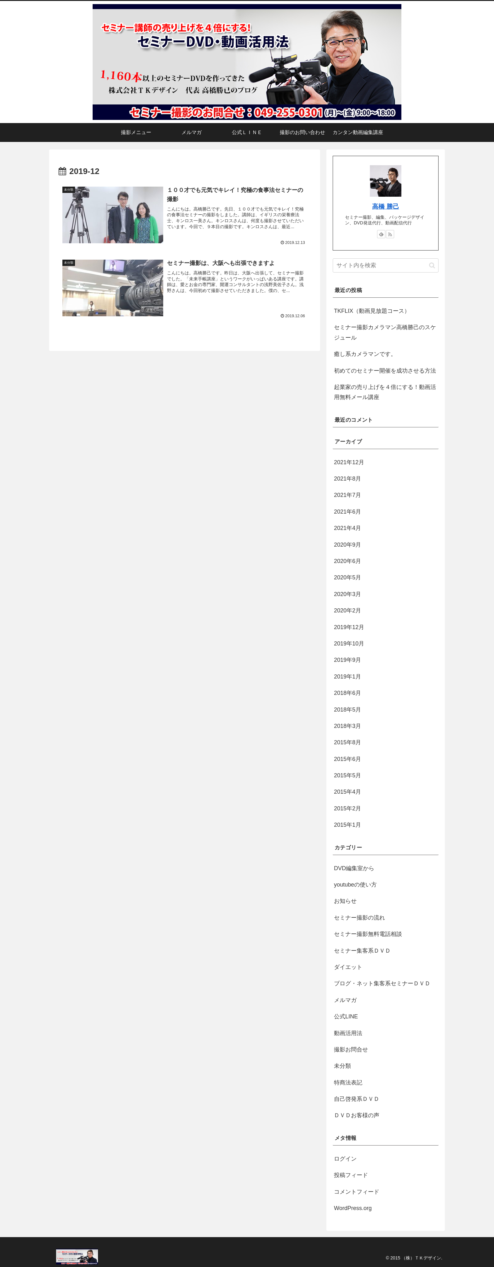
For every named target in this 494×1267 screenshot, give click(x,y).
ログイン (345, 1159)
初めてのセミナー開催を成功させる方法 (385, 371)
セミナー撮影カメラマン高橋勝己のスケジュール (385, 332)
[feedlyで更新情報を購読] (381, 234)
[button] (432, 265)
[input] (386, 265)
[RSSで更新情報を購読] (390, 234)
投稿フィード (351, 1175)
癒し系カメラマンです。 (365, 354)
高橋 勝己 (385, 206)
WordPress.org (353, 1208)
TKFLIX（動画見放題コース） (372, 311)
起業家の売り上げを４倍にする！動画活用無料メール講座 (385, 392)
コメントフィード (356, 1192)
